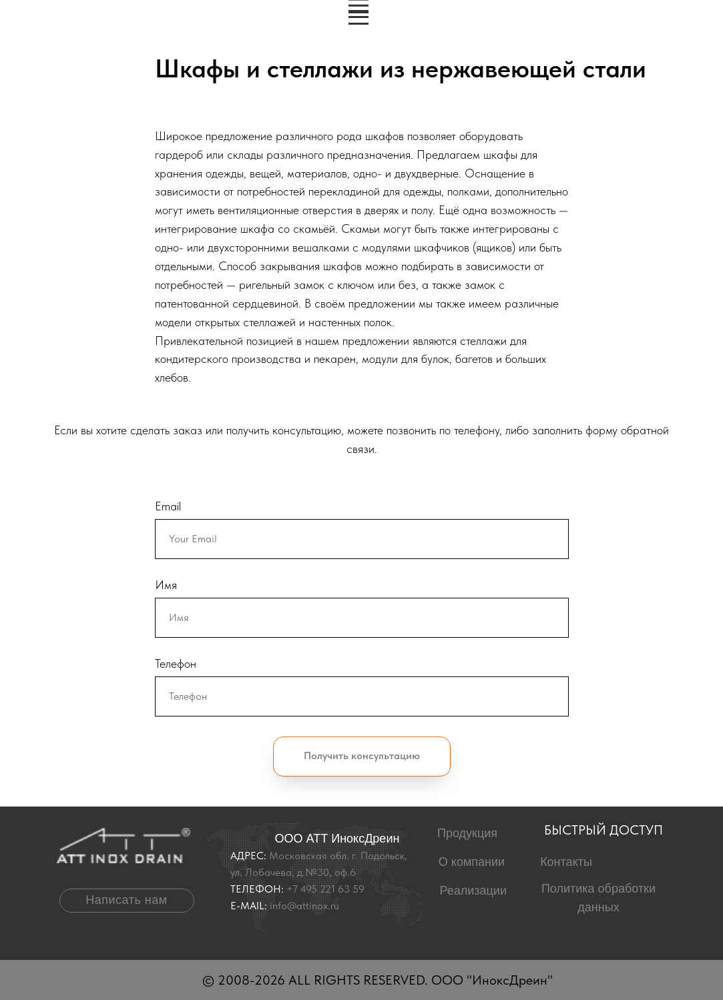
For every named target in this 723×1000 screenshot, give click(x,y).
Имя (166, 585)
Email (168, 506)
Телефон (175, 663)
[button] (126, 901)
